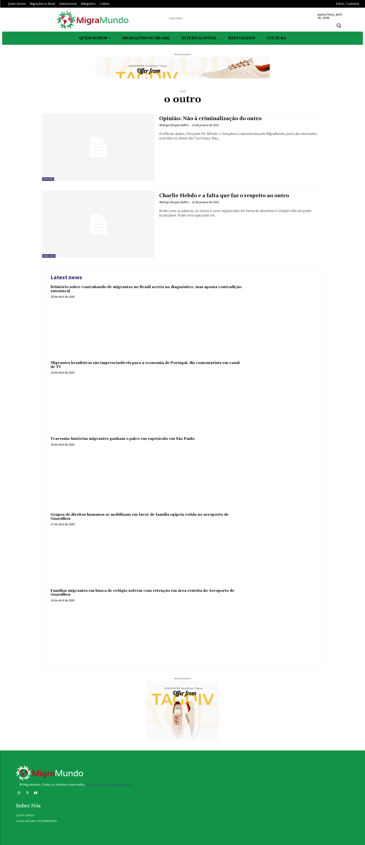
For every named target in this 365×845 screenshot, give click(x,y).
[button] (338, 25)
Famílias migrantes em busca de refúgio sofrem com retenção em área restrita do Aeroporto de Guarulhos (142, 592)
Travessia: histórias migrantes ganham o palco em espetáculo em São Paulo (123, 438)
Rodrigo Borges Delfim (173, 125)
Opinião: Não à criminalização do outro (210, 119)
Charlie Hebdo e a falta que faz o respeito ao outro (224, 196)
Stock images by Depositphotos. (109, 784)
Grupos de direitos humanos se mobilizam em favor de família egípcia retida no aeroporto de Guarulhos (140, 516)
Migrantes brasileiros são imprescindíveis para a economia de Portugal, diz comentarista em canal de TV (145, 365)
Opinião (48, 179)
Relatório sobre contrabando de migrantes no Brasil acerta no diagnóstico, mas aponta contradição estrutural (146, 289)
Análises (49, 255)
